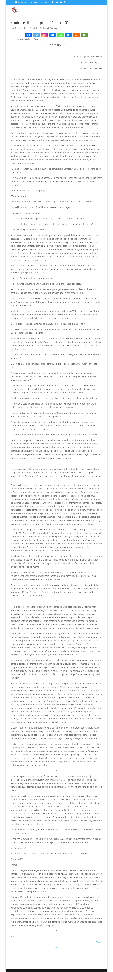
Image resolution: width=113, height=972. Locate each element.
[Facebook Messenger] (68, 35)
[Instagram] (44, 35)
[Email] (84, 35)
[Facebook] (28, 35)
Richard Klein (21, 28)
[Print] (76, 35)
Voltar (13, 936)
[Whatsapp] (60, 35)
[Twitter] (36, 35)
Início (56, 947)
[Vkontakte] (52, 35)
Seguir (99, 942)
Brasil (46, 28)
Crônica (54, 28)
